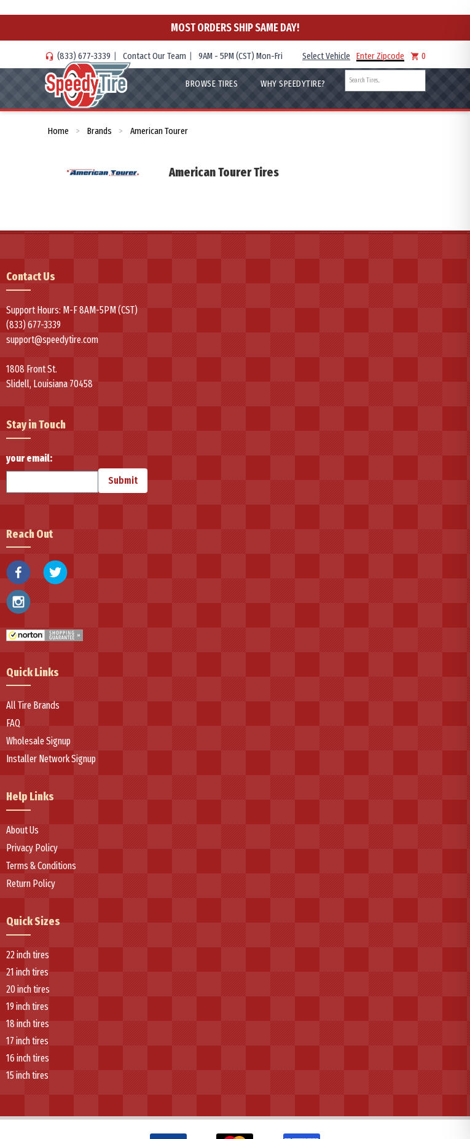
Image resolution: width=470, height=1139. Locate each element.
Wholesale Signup (38, 741)
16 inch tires (27, 1058)
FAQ (13, 723)
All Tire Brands (33, 705)
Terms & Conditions (41, 866)
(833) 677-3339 (84, 55)
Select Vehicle (326, 55)
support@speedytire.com (52, 339)
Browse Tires (212, 83)
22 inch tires (27, 955)
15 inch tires (27, 1075)
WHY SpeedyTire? (293, 83)
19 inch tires (27, 1006)
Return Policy (30, 883)
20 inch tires (28, 989)
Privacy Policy (32, 848)
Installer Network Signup (51, 759)
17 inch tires (27, 1041)
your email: (52, 472)
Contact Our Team (154, 55)
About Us (22, 830)
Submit (123, 480)
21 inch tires (27, 972)
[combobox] (385, 80)
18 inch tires (27, 1024)
